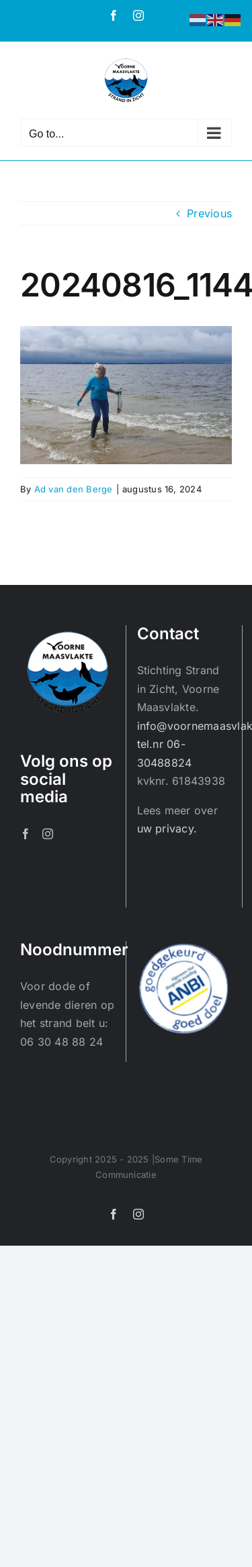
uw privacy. (167, 828)
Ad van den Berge (73, 489)
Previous (209, 213)
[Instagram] (47, 833)
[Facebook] (25, 833)
